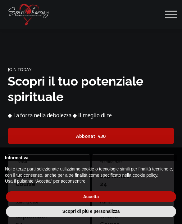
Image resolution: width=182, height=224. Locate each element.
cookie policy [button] (145, 175)
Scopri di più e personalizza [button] (91, 211)
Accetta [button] (91, 196)
